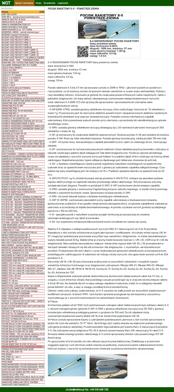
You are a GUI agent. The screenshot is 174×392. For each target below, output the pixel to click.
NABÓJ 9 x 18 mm (10, 281)
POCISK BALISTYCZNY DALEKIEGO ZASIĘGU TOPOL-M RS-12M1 (23, 326)
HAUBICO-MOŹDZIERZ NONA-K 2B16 (18, 123)
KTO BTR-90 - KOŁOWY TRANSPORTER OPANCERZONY (23, 210)
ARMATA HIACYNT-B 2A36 (13, 19)
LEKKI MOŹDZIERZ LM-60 (13, 225)
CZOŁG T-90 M (8, 85)
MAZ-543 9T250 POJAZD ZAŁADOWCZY (20, 243)
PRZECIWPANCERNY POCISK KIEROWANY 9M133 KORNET (23, 367)
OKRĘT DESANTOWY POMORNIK (16, 293)
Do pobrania (49, 3)
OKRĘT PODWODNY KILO (12, 298)
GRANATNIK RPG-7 (10, 113)
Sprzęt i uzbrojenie (24, 3)
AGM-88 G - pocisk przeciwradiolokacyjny (21, 17)
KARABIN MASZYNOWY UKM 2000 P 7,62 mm (22, 169)
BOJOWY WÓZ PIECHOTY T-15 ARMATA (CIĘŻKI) (23, 57)
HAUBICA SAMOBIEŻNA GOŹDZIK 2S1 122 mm (22, 121)
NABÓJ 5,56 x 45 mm (11, 276)
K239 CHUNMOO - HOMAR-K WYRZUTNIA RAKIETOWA (23, 154)
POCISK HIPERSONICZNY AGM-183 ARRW (20, 336)
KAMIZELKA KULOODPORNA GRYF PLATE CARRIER (23, 156)
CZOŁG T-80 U (8, 83)
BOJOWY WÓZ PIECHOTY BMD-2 (16, 40)
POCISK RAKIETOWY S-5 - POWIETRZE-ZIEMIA (22, 347)
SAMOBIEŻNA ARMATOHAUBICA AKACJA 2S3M (23, 377)
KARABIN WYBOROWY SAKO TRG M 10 (18, 182)
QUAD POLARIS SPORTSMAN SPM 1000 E (20, 369)
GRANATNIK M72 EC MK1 (12, 106)
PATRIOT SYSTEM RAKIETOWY (15, 303)
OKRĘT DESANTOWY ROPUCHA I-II (17, 296)
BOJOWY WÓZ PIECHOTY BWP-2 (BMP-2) (20, 52)
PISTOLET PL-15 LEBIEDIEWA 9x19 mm (19, 314)
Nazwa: (23, 12)
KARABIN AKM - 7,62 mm (13, 161)
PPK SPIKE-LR (8, 359)
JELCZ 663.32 (8, 151)
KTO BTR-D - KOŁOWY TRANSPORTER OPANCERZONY (23, 212)
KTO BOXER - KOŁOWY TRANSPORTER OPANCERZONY (23, 199)
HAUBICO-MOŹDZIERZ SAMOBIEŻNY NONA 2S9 (23, 128)
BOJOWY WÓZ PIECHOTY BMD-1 (16, 37)
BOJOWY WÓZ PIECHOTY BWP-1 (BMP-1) (20, 50)
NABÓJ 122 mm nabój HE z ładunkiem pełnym (22, 265)
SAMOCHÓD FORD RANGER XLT (15, 385)
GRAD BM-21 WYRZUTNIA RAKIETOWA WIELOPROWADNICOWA (23, 101)
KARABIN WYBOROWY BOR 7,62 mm (18, 179)
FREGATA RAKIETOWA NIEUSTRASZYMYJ (20, 93)
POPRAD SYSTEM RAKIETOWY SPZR (17, 349)
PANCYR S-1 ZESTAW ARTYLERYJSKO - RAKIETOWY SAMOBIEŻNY (23, 301)
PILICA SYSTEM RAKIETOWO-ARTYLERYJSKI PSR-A (23, 306)
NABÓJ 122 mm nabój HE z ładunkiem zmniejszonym (23, 268)
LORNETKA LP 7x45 (10, 230)
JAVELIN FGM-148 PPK (12, 149)
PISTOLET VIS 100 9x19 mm (14, 321)
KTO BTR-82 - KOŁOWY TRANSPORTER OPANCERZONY (23, 205)
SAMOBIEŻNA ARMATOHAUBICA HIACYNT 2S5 (22, 380)
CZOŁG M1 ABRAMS (10, 73)
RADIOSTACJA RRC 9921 (13, 375)
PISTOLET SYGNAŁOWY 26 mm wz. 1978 (20, 319)
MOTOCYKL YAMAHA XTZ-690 (15, 253)
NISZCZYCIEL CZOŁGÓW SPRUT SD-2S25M (21, 286)
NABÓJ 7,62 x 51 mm (11, 278)
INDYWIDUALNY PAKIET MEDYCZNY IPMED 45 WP (23, 144)
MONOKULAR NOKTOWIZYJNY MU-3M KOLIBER (22, 248)
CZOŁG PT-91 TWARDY (12, 75)
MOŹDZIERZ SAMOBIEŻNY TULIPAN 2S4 (19, 258)
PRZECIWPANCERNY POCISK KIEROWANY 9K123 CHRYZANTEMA (23, 364)
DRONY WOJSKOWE (10, 90)
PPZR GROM (7, 362)
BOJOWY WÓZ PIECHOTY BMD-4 (16, 45)
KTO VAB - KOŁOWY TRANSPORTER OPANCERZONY (23, 222)
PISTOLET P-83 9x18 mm (13, 311)
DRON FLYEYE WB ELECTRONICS (16, 88)
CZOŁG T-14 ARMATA (11, 78)
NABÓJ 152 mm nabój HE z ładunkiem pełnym (22, 271)
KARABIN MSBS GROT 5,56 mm (15, 172)
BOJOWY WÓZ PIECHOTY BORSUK (17, 47)
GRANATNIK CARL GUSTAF (13, 103)
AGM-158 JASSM (9, 14)
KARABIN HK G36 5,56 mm (13, 164)
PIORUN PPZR (8, 309)
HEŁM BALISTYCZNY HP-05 (14, 134)
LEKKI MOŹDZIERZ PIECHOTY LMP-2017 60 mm (22, 227)
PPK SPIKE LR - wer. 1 (11, 357)
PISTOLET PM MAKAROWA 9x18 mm (17, 316)
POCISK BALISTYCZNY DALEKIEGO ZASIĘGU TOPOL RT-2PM (23, 324)
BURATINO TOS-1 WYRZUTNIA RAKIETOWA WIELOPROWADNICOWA (23, 62)
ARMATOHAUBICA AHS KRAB (15, 27)
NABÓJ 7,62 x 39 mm (11, 263)
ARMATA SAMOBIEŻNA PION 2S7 (16, 24)
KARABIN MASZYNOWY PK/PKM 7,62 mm (20, 166)
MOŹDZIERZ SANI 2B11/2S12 (14, 260)
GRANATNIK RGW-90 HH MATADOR (17, 111)
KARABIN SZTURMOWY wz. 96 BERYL (18, 174)
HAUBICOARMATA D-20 (12, 131)
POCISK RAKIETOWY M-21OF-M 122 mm (19, 344)
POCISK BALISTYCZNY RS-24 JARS (17, 331)
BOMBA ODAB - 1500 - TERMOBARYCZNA (20, 60)
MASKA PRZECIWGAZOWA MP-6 (16, 238)
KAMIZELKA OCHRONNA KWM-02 (16, 159)
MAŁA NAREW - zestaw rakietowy (17, 245)
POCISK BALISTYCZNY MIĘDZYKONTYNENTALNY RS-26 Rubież (23, 329)
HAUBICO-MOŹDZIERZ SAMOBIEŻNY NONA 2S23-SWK (23, 126)
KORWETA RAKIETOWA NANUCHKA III (18, 189)
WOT (6, 3)
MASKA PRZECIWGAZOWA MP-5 (16, 235)
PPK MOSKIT (7, 354)
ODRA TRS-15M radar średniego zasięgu (20, 291)
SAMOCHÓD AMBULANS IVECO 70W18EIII (20, 382)
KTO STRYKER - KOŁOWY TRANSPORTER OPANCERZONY (23, 220)
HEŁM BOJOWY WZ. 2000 (13, 136)
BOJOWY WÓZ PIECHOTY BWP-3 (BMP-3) (20, 55)
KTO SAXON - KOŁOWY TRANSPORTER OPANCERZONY (23, 217)
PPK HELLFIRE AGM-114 (12, 352)
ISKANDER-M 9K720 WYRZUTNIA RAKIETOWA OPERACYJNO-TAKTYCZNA (23, 146)
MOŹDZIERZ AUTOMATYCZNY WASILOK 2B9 (21, 255)
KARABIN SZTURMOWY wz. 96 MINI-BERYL (21, 177)
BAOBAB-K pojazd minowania (15, 35)
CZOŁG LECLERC (9, 70)
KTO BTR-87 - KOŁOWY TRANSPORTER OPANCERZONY (23, 207)
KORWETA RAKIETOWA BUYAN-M (16, 187)
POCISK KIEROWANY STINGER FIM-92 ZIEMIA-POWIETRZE (23, 339)
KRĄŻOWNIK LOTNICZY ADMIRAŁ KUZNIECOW (22, 197)
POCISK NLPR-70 (9, 342)
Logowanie (63, 3)
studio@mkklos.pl (75, 389)
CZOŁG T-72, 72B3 (10, 80)
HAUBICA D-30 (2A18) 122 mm (15, 118)
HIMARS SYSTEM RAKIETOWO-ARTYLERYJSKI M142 (23, 141)
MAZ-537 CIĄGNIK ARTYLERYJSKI (17, 240)
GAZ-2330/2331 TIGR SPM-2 (14, 95)
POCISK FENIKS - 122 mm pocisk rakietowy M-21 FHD (23, 334)
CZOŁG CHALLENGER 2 (12, 68)
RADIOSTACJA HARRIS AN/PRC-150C (18, 372)
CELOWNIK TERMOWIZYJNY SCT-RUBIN (19, 65)
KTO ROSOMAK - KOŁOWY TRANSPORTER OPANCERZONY (23, 215)
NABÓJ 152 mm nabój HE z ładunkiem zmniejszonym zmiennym (23, 273)
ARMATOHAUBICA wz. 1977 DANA (17, 30)
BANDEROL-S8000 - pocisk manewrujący (20, 32)
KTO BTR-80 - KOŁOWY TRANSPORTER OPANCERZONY (23, 202)
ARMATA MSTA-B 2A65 (12, 22)
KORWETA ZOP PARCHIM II (13, 194)
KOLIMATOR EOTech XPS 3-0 (14, 184)
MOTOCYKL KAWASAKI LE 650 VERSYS (19, 250)
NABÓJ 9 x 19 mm (10, 283)
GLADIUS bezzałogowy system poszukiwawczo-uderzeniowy (23, 98)
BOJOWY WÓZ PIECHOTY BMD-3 (16, 42)
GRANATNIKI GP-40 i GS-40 (14, 116)
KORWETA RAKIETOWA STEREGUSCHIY (19, 192)
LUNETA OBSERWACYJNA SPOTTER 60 (19, 232)
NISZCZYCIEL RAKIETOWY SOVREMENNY (20, 288)
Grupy (38, 3)
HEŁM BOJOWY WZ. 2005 (13, 139)
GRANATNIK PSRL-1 (10, 108)
